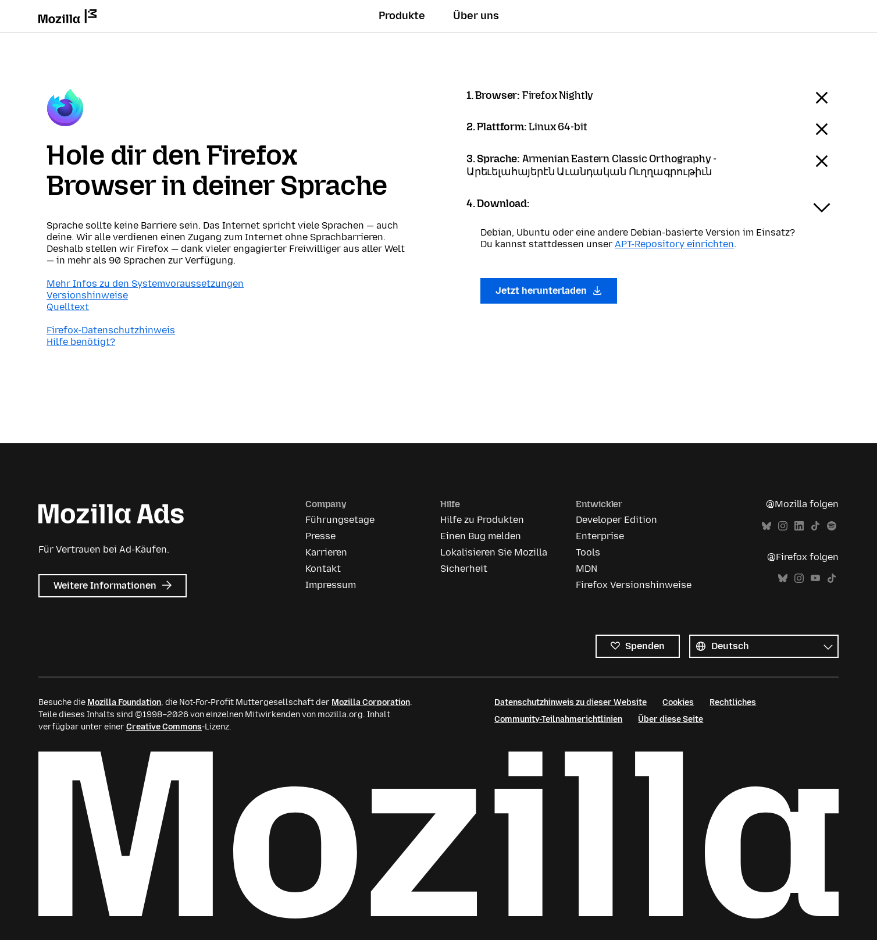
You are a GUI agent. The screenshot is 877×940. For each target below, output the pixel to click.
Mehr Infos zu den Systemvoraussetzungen (145, 283)
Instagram (783, 526)
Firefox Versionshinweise (633, 584)
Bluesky (766, 526)
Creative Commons (164, 727)
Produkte (402, 15)
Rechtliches (733, 702)
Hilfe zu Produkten (482, 519)
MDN (586, 568)
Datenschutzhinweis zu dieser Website (570, 702)
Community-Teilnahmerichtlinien (558, 719)
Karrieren (326, 552)
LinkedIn (799, 526)
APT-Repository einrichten (674, 244)
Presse (320, 536)
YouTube (815, 578)
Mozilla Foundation (124, 702)
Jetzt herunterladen (548, 290)
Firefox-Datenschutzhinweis (111, 330)
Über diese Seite (670, 719)
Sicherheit (463, 568)
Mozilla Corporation (370, 702)
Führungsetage (340, 519)
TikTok (815, 526)
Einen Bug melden (480, 536)
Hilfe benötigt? (81, 341)
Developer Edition (616, 519)
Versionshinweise (87, 295)
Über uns (476, 15)
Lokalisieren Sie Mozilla (493, 552)
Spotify (832, 526)
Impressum (330, 584)
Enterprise (600, 536)
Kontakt (323, 568)
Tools (588, 552)
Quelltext (68, 306)
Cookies (678, 702)
